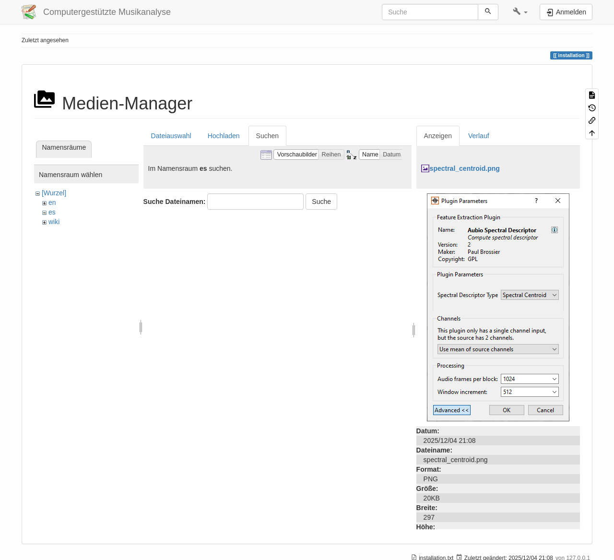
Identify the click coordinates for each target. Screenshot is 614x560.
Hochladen (224, 136)
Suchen (267, 136)
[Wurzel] (54, 193)
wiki (53, 222)
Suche (321, 201)
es (52, 212)
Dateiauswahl (171, 136)
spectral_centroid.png (465, 168)
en (52, 202)
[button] (520, 12)
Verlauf (478, 136)
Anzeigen (438, 136)
